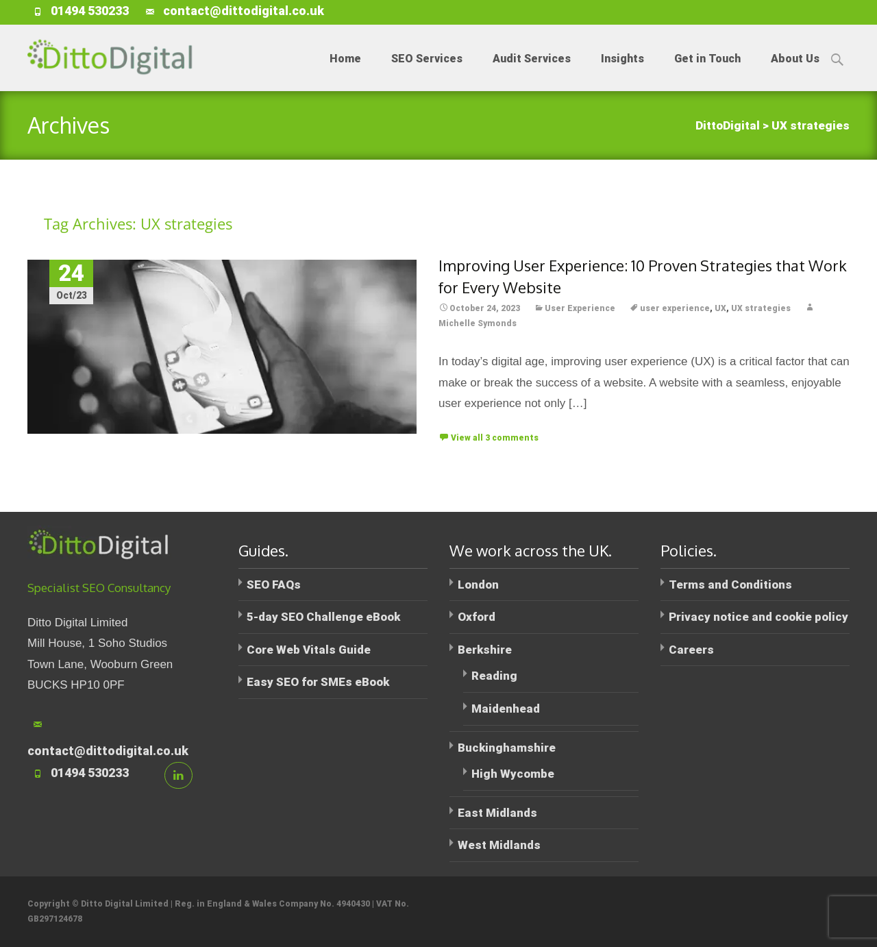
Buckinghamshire (507, 747)
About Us (795, 71)
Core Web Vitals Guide (309, 649)
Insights (622, 71)
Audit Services (532, 71)
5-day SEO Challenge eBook (323, 617)
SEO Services (426, 71)
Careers (691, 649)
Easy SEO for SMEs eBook (318, 682)
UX (720, 308)
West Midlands (499, 845)
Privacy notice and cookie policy (758, 617)
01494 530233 (90, 10)
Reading (494, 675)
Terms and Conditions (730, 584)
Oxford (476, 617)
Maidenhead (505, 708)
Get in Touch (707, 71)
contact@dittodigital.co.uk (243, 10)
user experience (675, 308)
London (478, 584)
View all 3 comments (495, 438)
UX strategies (761, 308)
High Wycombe (512, 773)
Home (345, 71)
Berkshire (485, 649)
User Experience (580, 308)
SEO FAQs (274, 584)
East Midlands (497, 813)
